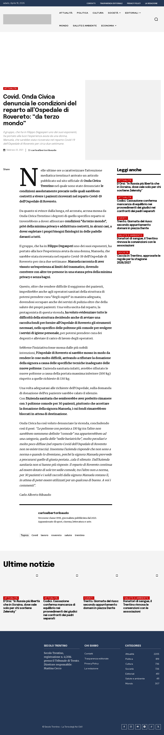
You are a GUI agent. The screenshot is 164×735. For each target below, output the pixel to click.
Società (123, 252)
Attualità (10, 88)
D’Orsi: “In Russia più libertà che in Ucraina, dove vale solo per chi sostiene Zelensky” (139, 187)
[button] (156, 19)
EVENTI (122, 218)
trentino (80, 535)
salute (68, 535)
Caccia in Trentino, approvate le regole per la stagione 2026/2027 (138, 259)
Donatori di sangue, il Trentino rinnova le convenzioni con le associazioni (137, 242)
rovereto (56, 535)
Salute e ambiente (130, 235)
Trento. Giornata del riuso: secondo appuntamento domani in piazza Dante (134, 225)
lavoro (44, 535)
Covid (35, 535)
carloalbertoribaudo (44, 150)
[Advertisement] (82, 56)
